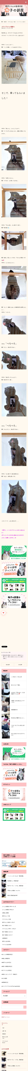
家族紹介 (4, 1033)
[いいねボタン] (3, 613)
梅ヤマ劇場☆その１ (7, 925)
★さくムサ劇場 (6, 954)
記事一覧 (4, 1031)
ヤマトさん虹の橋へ (7, 944)
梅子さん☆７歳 (6, 916)
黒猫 (4, 655)
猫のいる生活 (10, 656)
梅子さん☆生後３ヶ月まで (8, 922)
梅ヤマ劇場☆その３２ (7, 931)
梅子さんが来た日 (5, 1037)
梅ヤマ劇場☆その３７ (7, 935)
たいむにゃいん (17, 656)
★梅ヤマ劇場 (6, 966)
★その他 (4, 978)
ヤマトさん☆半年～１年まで (9, 928)
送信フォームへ (6, 1017)
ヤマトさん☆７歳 (9, 28)
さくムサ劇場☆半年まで (8, 909)
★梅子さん (6, 962)
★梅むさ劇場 (5, 912)
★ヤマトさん (6, 970)
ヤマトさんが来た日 (5, 1042)
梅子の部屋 (7, 655)
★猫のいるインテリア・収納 (9, 974)
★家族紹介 (5, 938)
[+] (12, 954)
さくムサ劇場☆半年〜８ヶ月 (9, 906)
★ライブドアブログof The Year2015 (11, 986)
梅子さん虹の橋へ (6, 941)
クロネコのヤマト (13, 655)
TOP (3, 1028)
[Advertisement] (14, 630)
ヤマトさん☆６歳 (6, 919)
